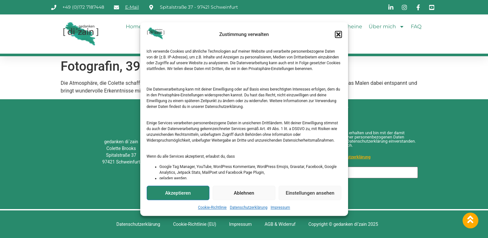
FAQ (416, 26)
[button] (338, 34)
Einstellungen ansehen (310, 193)
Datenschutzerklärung (248, 207)
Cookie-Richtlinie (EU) (194, 224)
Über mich (386, 26)
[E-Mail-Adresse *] (354, 172)
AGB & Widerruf (279, 224)
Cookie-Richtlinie (212, 207)
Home (134, 26)
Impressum (280, 207)
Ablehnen (244, 193)
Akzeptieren (178, 193)
